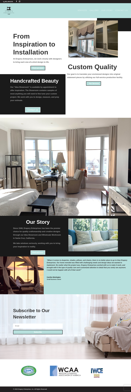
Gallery (94, 11)
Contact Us (121, 11)
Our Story (107, 11)
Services (82, 11)
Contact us (32, 110)
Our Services (94, 83)
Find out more (37, 68)
